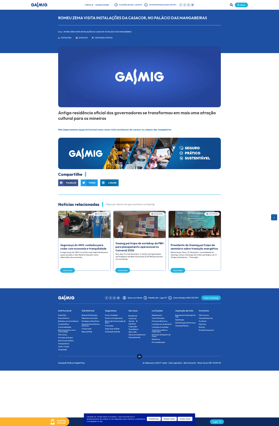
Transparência (63, 343)
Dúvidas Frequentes (206, 330)
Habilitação (179, 320)
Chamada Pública (182, 326)
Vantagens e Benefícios (90, 321)
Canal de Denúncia (206, 318)
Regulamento (157, 315)
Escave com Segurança (113, 318)
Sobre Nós (62, 315)
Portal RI (89, 4)
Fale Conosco (204, 315)
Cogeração (133, 327)
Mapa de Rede (87, 332)
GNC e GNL (133, 332)
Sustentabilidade (64, 327)
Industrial (132, 324)
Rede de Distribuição (89, 315)
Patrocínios (62, 335)
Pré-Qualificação (158, 342)
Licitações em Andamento (162, 324)
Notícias (109, 38)
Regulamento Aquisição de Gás (185, 316)
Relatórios (156, 339)
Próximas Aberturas (159, 321)
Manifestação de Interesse (185, 323)
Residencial (133, 316)
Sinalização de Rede (112, 332)
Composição (87, 329)
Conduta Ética (63, 324)
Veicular (133, 321)
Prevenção (109, 326)
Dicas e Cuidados (111, 315)
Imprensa (202, 324)
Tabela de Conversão (90, 318)
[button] (231, 5)
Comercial (132, 318)
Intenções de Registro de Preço (161, 335)
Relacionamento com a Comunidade (67, 331)
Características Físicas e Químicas (91, 325)
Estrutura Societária (66, 341)
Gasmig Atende (102, 4)
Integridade (62, 349)
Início (60, 32)
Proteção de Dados (65, 338)
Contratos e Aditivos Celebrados (160, 331)
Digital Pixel (80, 363)
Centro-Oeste (63, 346)
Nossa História (63, 318)
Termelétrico (133, 329)
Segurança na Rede (112, 329)
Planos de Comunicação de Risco (115, 322)
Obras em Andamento (137, 335)
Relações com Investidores (68, 321)
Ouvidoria (202, 321)
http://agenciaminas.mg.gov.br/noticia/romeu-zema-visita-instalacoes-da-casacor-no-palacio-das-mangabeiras (114, 129)
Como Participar (158, 318)
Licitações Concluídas (160, 327)
